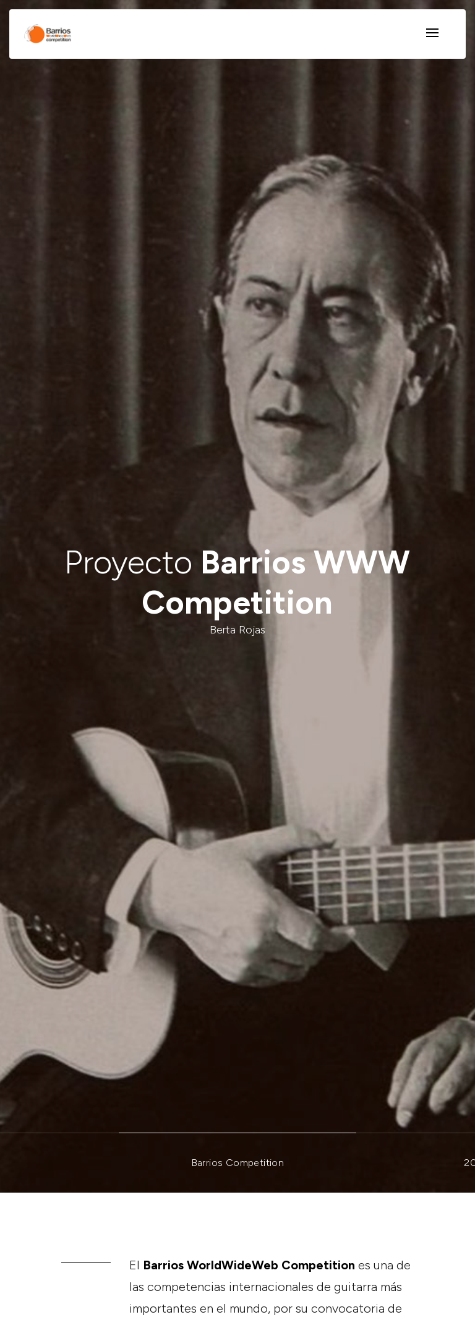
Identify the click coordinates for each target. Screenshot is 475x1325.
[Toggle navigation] (432, 33)
